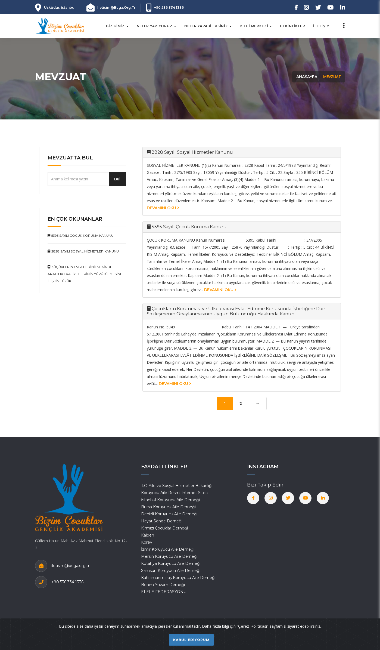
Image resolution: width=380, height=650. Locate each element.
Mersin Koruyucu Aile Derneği (169, 556)
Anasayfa (306, 76)
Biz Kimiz (117, 26)
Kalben (147, 535)
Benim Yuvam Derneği (163, 584)
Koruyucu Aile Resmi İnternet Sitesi (174, 492)
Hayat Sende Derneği (161, 521)
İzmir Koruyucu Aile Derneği (167, 549)
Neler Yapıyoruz (156, 26)
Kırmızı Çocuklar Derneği (164, 528)
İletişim (321, 26)
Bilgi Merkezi (256, 26)
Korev (146, 542)
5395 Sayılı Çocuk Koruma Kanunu (81, 235)
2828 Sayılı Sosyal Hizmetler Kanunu (83, 251)
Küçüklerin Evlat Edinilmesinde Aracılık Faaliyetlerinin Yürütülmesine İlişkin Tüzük (85, 274)
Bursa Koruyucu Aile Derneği (168, 506)
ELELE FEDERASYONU (163, 591)
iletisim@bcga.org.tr (116, 7)
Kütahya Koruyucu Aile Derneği (171, 563)
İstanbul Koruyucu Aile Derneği (170, 499)
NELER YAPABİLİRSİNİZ (208, 26)
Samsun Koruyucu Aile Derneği (170, 570)
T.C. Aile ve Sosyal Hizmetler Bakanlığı (177, 485)
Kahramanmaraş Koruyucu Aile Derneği (178, 577)
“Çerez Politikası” (253, 626)
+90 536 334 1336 (169, 7)
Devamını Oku (163, 207)
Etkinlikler (292, 26)
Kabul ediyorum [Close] (191, 640)
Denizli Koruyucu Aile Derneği (169, 514)
